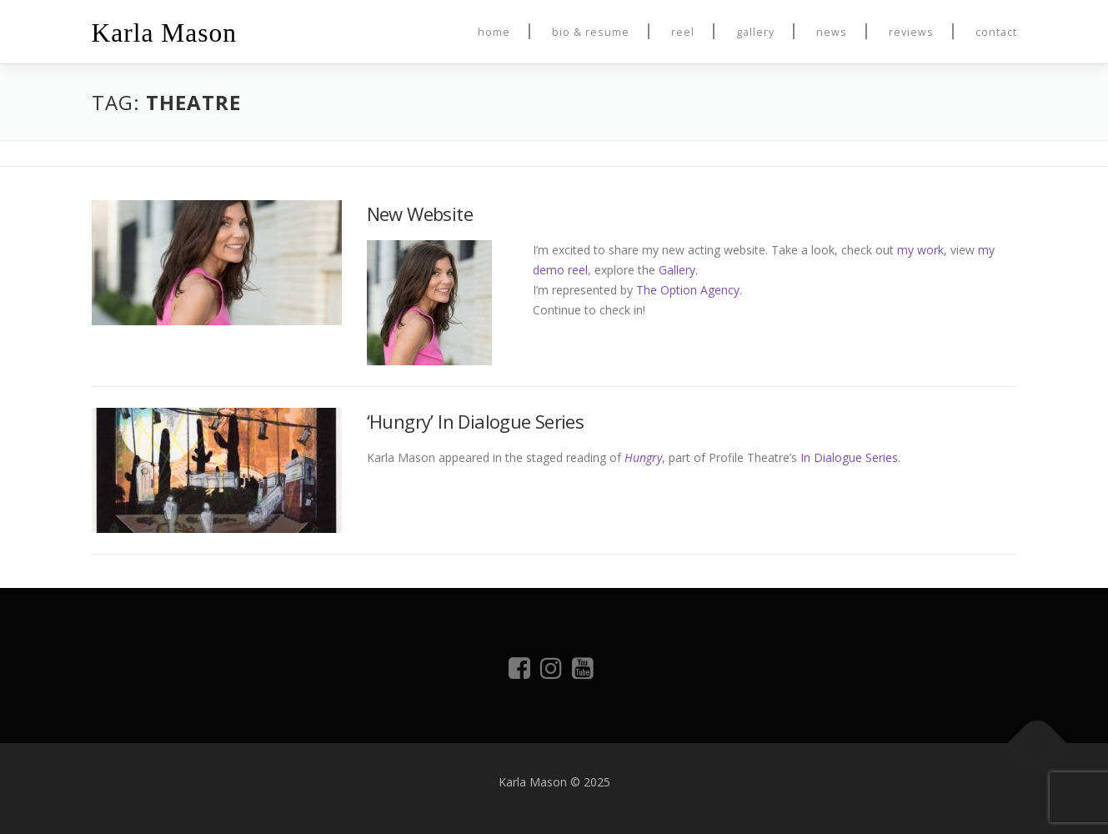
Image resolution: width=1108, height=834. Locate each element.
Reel (682, 32)
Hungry (643, 457)
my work (920, 250)
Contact (996, 32)
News (831, 32)
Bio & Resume (590, 32)
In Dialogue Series (849, 457)
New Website (420, 213)
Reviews (911, 32)
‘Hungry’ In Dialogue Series (475, 421)
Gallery (755, 32)
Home (494, 32)
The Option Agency (688, 290)
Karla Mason (165, 33)
